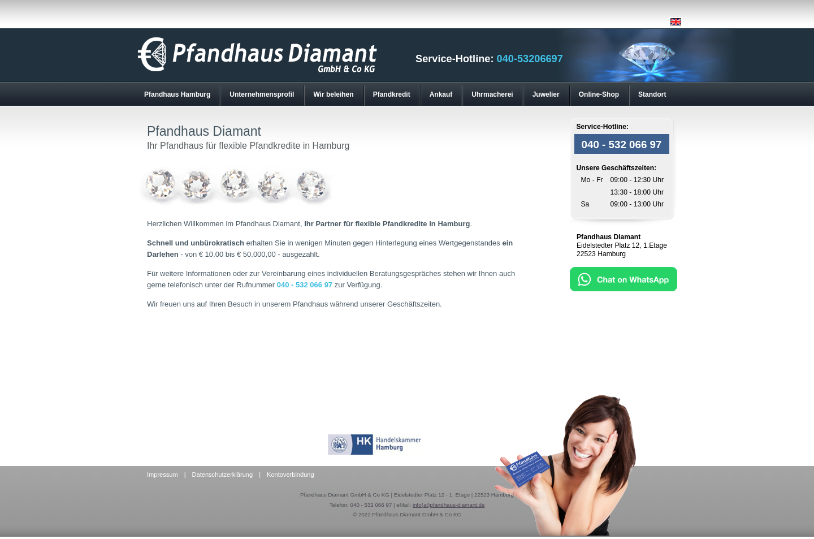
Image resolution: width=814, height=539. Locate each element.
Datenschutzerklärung (222, 474)
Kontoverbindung (290, 474)
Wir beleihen (333, 94)
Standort (652, 94)
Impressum (162, 474)
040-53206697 (530, 58)
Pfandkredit (391, 94)
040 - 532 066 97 (304, 285)
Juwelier (546, 94)
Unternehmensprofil (262, 94)
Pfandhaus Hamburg (177, 94)
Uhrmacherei (492, 94)
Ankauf (441, 94)
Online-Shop (599, 94)
